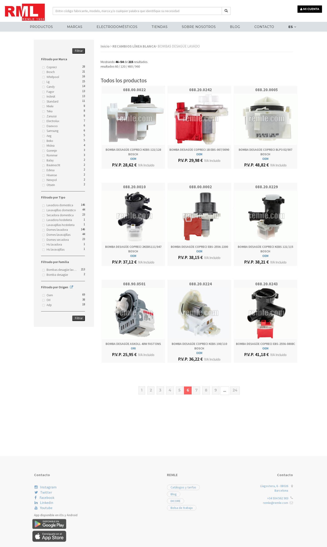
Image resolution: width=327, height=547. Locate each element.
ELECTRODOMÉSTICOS (117, 26)
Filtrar (79, 51)
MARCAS (76, 26)
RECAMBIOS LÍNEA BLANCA (134, 46)
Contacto (263, 26)
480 (130, 66)
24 (235, 390)
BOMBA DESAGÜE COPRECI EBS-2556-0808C (265, 344)
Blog (234, 26)
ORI (133, 348)
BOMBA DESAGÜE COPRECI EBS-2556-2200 (199, 247)
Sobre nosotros (199, 26)
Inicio (106, 46)
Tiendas (160, 26)
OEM (133, 159)
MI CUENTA (310, 8)
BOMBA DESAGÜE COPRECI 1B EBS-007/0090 (199, 150)
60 (116, 66)
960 (137, 66)
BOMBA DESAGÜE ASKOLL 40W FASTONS (133, 344)
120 (123, 66)
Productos (42, 26)
